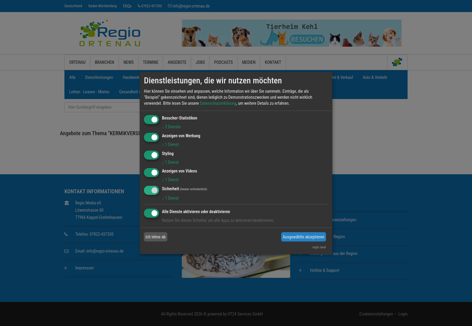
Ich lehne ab (156, 236)
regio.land (319, 247)
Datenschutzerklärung (218, 103)
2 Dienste (171, 126)
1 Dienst (170, 144)
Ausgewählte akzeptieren (303, 236)
